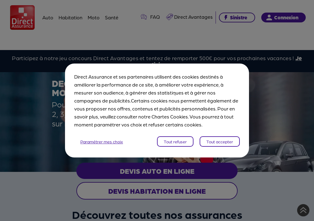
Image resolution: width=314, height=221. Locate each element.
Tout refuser (175, 141)
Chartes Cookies (169, 116)
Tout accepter (219, 141)
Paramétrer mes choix (101, 141)
